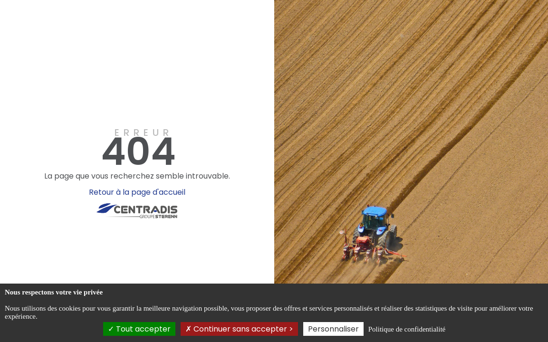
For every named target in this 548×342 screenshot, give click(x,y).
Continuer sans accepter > (239, 328)
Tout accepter (139, 328)
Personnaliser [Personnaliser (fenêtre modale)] (333, 328)
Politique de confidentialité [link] (406, 329)
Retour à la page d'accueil (137, 192)
